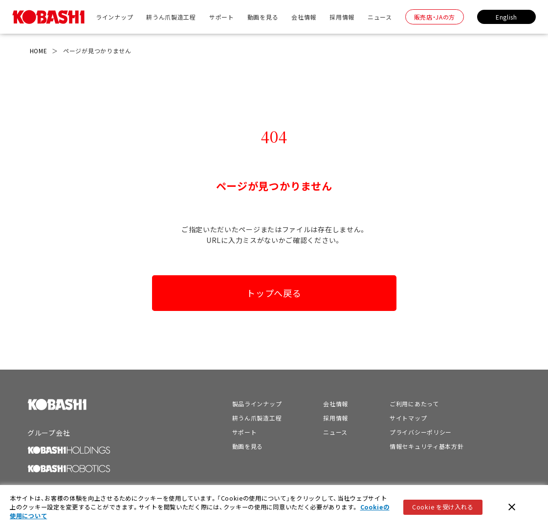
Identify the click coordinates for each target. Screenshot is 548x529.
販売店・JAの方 (435, 17)
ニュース (380, 17)
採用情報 (341, 17)
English (506, 17)
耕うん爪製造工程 (171, 17)
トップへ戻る (273, 293)
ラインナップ (114, 17)
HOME (38, 50)
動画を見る (263, 17)
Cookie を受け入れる (442, 507)
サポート (221, 17)
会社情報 (303, 17)
